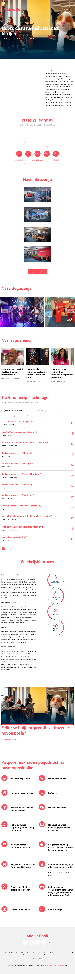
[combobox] (48, 410)
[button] (70, 311)
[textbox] (48, 410)
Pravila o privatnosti (49, 965)
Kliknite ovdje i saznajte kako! (10, 739)
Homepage (67, 9)
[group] (22, 312)
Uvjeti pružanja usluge (60, 965)
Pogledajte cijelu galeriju (37, 272)
